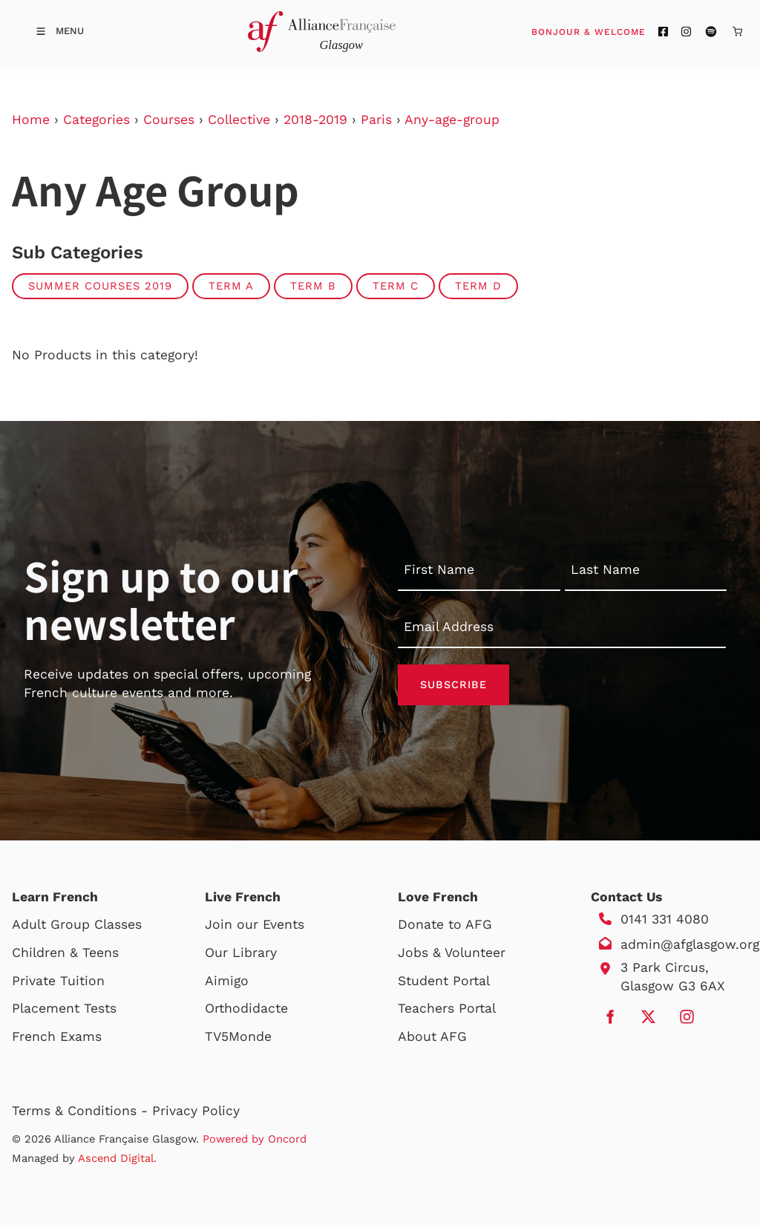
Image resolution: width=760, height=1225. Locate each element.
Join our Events (254, 924)
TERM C (396, 286)
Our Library (241, 952)
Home (31, 119)
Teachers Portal (447, 1008)
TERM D (478, 286)
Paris (376, 119)
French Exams (57, 1036)
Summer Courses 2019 (100, 286)
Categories (96, 119)
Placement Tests (64, 1008)
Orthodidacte (246, 1008)
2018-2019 (315, 119)
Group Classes (96, 924)
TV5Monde (238, 1036)
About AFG (432, 1036)
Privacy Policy (196, 1110)
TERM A (231, 286)
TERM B (313, 286)
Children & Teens (65, 952)
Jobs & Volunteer (451, 952)
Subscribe (453, 684)
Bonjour (617, 31)
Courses (168, 119)
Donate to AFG (445, 924)
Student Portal (444, 980)
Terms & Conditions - (82, 1110)
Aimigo (227, 980)
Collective (239, 119)
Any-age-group (451, 119)
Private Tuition (58, 980)
